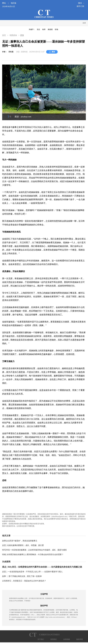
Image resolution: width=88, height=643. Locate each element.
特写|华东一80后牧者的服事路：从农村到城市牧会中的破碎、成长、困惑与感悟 (34, 550)
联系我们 (53, 639)
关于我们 (40, 639)
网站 (6, 3)
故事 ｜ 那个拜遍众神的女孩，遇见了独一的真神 (22, 576)
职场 (56, 29)
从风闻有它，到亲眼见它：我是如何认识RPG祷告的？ (24, 581)
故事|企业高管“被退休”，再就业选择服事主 (19, 541)
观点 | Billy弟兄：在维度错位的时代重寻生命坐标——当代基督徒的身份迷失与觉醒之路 (42, 567)
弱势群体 (13, 35)
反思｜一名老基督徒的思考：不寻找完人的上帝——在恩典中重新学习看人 (32, 572)
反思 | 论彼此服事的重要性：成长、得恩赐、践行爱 (23, 545)
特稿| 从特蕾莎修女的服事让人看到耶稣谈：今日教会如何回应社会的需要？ (32, 554)
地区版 (13, 3)
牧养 (43, 29)
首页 (4, 35)
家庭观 (50, 29)
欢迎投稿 (66, 639)
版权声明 (79, 639)
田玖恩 (11, 52)
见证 (38, 29)
